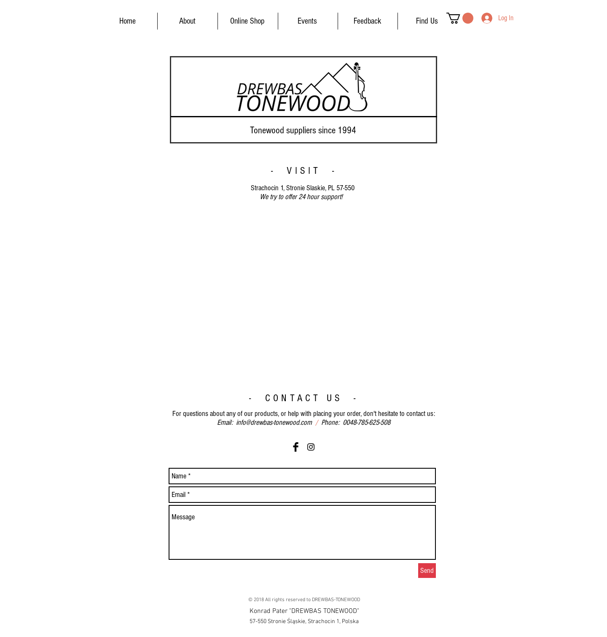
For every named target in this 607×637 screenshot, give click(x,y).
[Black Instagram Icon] (311, 447)
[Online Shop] (247, 21)
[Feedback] (367, 21)
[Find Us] (427, 21)
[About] (187, 21)
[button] (459, 18)
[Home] (127, 21)
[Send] (427, 570)
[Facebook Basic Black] (296, 447)
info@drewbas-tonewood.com (274, 422)
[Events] (307, 21)
